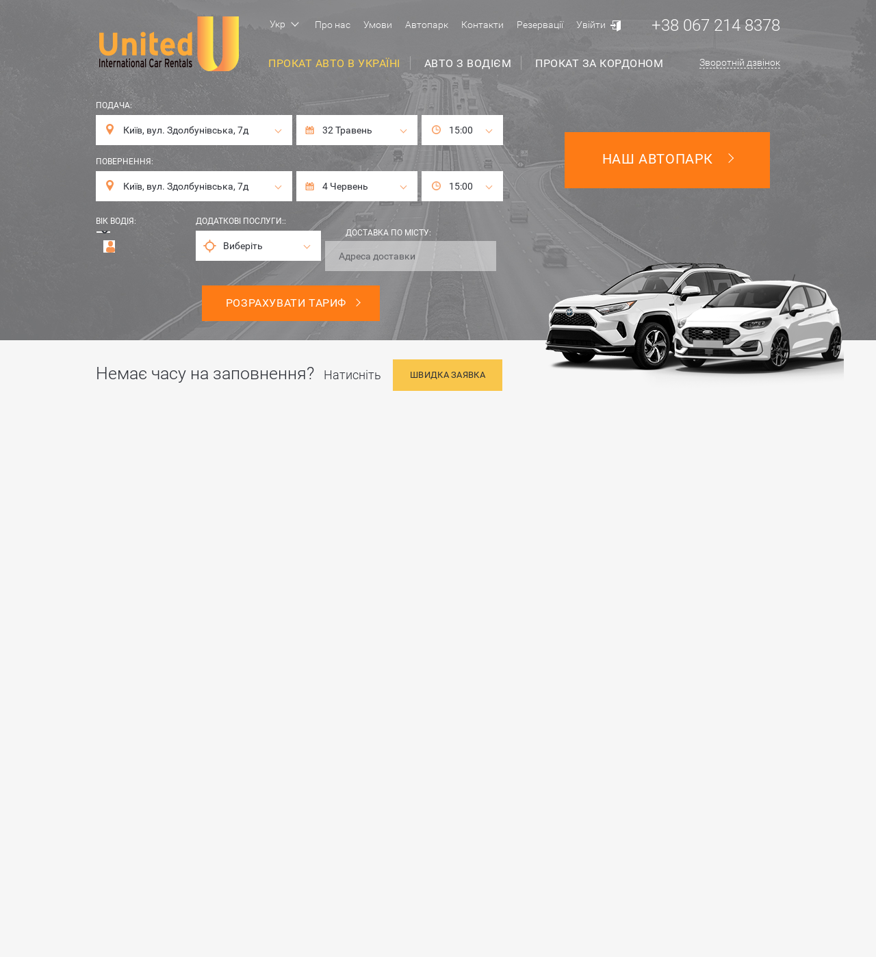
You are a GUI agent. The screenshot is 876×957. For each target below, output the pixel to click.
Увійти (591, 24)
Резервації (540, 24)
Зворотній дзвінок (739, 62)
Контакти (482, 24)
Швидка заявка (447, 375)
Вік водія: (116, 221)
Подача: (114, 105)
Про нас (332, 24)
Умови (377, 24)
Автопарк (426, 24)
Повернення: (124, 161)
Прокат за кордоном (599, 63)
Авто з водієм (468, 63)
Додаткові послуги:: (241, 221)
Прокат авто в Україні (334, 63)
